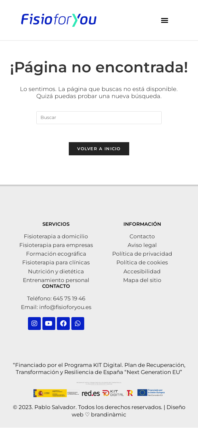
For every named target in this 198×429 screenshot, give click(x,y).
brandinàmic (108, 416)
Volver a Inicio (99, 150)
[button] (164, 20)
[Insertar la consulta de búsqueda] (99, 117)
